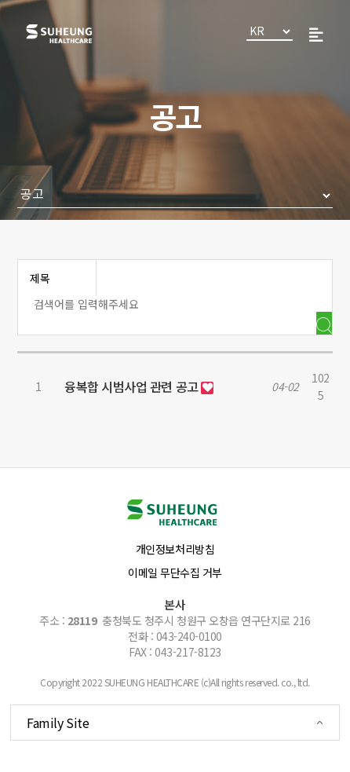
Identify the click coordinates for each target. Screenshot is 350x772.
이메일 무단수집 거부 (175, 572)
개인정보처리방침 (175, 549)
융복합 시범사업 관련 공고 (132, 386)
